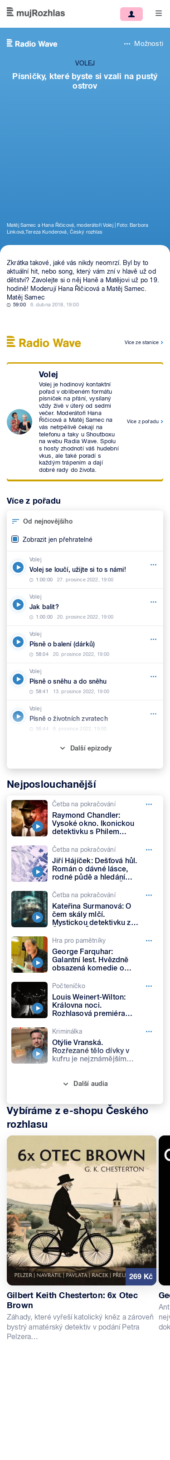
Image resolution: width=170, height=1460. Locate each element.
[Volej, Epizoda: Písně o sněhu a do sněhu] (85, 681)
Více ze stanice (142, 342)
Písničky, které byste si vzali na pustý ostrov (84, 81)
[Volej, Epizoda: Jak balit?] (85, 607)
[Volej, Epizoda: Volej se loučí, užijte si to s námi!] (85, 569)
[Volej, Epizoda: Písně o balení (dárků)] (85, 644)
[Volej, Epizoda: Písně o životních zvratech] (85, 718)
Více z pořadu (143, 421)
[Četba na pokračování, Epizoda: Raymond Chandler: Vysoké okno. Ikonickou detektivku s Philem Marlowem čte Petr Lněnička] (85, 818)
